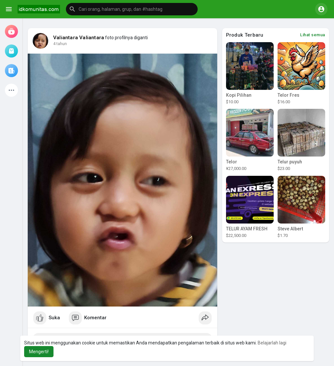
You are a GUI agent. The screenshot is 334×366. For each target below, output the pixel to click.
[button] (132, 9)
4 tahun (60, 44)
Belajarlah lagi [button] (272, 342)
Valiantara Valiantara (78, 38)
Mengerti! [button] (39, 351)
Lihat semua (312, 34)
